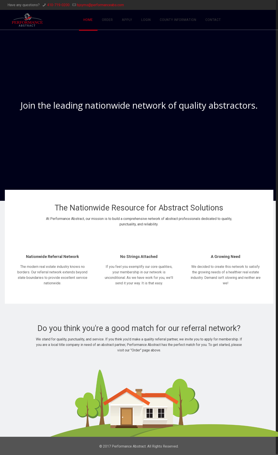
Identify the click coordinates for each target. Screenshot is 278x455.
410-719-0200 (58, 5)
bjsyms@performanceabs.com (100, 5)
